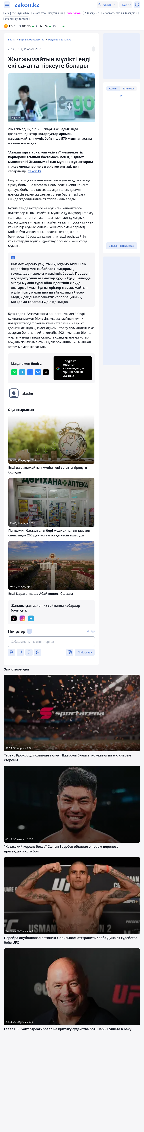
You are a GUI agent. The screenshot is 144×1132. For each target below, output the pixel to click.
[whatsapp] (14, 372)
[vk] (38, 372)
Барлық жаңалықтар (32, 39)
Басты (11, 39)
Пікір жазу (85, 652)
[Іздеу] (137, 4)
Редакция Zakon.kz (59, 39)
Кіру (92, 631)
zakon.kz (34, 171)
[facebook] (30, 372)
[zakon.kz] (26, 5)
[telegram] (22, 372)
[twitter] (46, 372)
